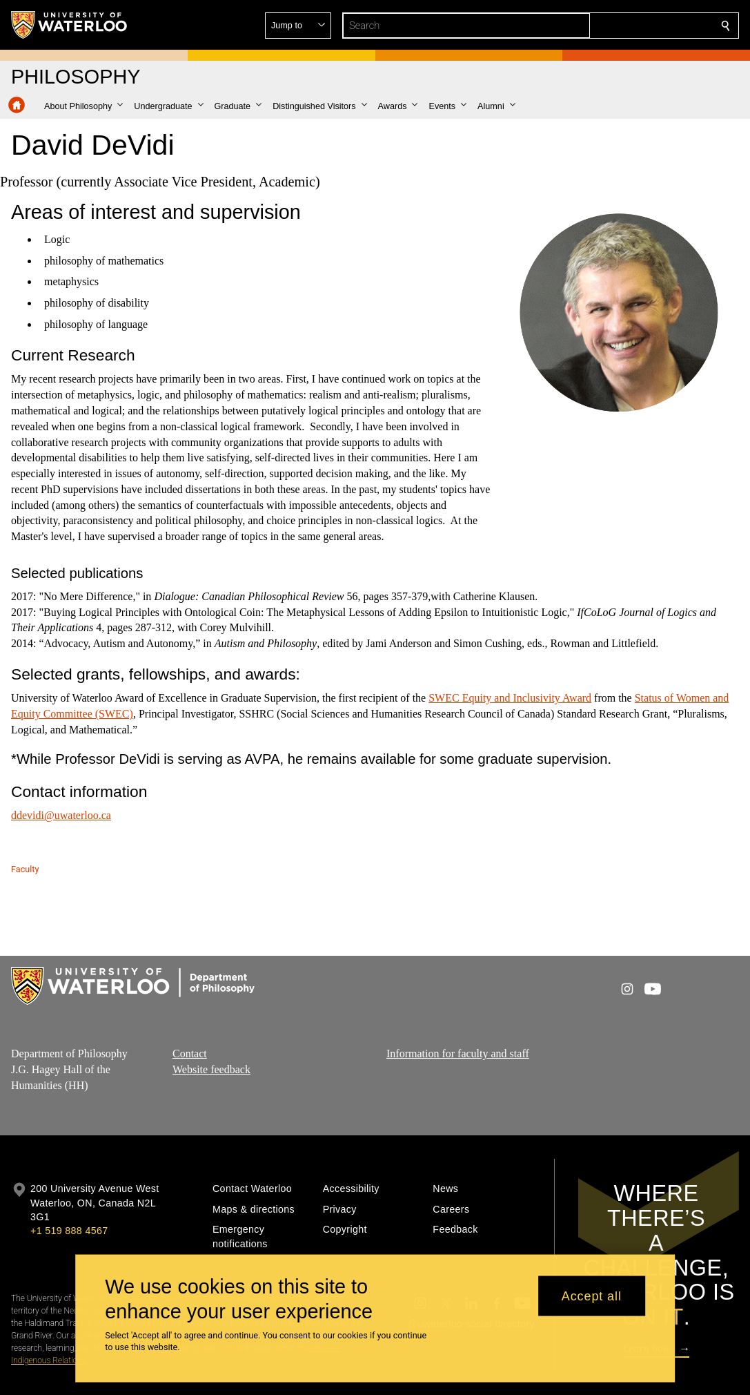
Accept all (592, 1295)
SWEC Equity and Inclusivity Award (509, 698)
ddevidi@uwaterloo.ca (61, 815)
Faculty (25, 869)
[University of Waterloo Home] (69, 25)
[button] (625, 25)
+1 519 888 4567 (69, 1230)
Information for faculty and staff (457, 1053)
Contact (189, 1053)
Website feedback (211, 1069)
